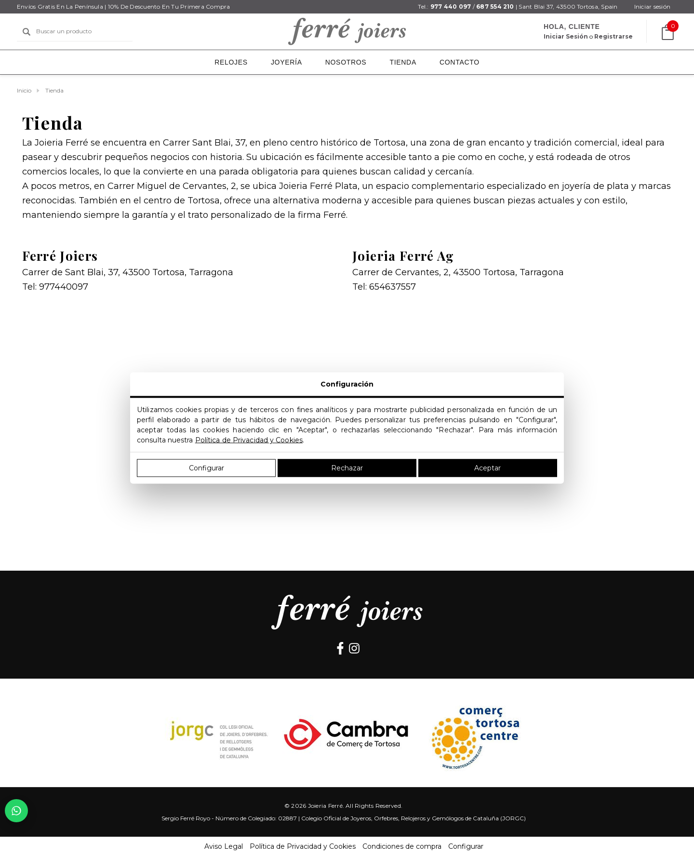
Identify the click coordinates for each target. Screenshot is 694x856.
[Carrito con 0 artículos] (665, 32)
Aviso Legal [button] (223, 846)
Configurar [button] (465, 846)
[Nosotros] (346, 62)
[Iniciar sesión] (652, 6)
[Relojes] (231, 62)
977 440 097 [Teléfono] (450, 6)
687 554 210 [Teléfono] (495, 6)
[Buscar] (26, 32)
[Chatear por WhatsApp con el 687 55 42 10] (16, 810)
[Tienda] (403, 62)
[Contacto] (459, 62)
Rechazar (347, 468)
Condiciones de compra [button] (401, 846)
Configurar (206, 468)
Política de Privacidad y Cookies (249, 440)
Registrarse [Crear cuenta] (613, 36)
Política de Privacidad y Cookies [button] (303, 846)
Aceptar (487, 468)
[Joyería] (286, 62)
